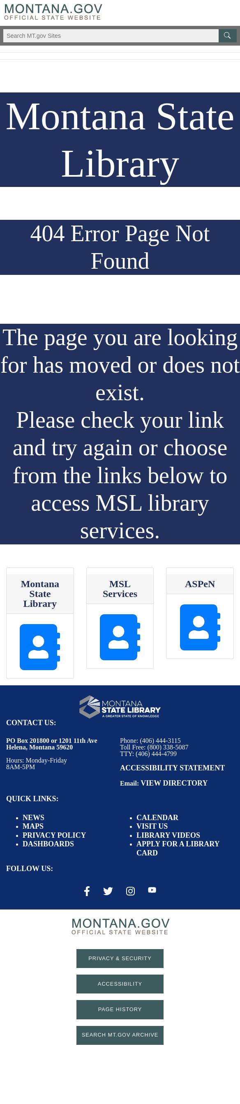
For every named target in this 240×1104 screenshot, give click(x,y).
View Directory (174, 783)
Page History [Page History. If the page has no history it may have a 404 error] (120, 1009)
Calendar (157, 818)
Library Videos (168, 835)
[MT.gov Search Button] (228, 35)
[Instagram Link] (130, 891)
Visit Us (152, 826)
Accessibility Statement (172, 768)
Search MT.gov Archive (120, 1035)
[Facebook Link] (87, 891)
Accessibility (120, 984)
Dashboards (48, 844)
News (33, 818)
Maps (33, 826)
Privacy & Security (119, 958)
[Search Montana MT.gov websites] (120, 35)
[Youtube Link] (152, 891)
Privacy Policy (54, 835)
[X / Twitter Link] (108, 891)
